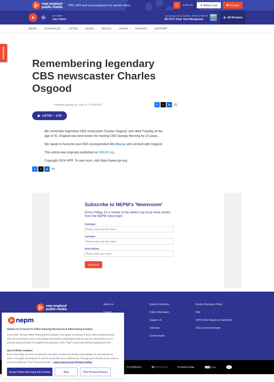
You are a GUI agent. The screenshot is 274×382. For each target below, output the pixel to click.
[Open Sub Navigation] (39, 36)
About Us (108, 312)
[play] (33, 25)
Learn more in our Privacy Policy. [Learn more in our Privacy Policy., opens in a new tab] (72, 362)
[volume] (43, 25)
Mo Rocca (117, 152)
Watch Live (209, 9)
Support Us (155, 328)
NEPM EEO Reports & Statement (214, 328)
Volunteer (154, 335)
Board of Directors (159, 312)
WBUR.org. (107, 160)
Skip (66, 371)
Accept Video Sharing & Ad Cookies (30, 371)
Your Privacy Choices (95, 371)
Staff (106, 343)
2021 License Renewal (208, 335)
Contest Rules (157, 343)
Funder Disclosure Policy (209, 312)
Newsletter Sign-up (113, 328)
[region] (63, 346)
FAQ (198, 320)
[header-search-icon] (176, 9)
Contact (107, 320)
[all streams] (232, 25)
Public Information (159, 320)
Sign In (187, 9)
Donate (236, 9)
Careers (107, 335)
